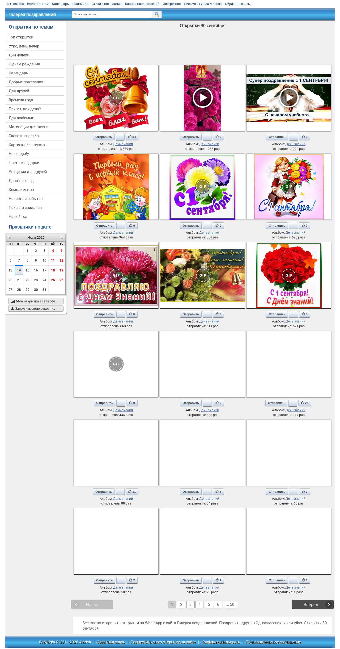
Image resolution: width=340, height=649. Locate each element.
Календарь (18, 73)
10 (44, 260)
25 (53, 280)
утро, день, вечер (24, 46)
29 (27, 290)
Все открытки (38, 4)
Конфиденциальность (220, 642)
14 (19, 270)
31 (44, 290)
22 (27, 280)
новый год (18, 216)
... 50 (230, 604)
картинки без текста (27, 145)
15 (27, 270)
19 (61, 270)
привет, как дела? (25, 109)
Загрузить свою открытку (33, 308)
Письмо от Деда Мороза (203, 4)
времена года (21, 100)
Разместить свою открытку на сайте (163, 642)
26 (61, 280)
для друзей (19, 91)
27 (10, 290)
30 (36, 290)
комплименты (21, 189)
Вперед (311, 604)
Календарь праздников (70, 4)
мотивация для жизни (28, 127)
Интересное (172, 4)
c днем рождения (24, 64)
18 (53, 270)
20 (10, 280)
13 (10, 270)
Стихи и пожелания (107, 4)
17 (44, 270)
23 (36, 280)
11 (53, 260)
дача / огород (21, 180)
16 (36, 270)
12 (61, 260)
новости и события (26, 198)
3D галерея (15, 4)
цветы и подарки (24, 163)
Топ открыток (21, 37)
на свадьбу (19, 154)
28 (19, 290)
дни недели (19, 55)
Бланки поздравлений (142, 4)
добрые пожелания (26, 82)
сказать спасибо (24, 136)
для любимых (21, 118)
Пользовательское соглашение (273, 642)
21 (19, 280)
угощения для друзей (28, 172)
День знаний (123, 144)
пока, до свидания (25, 207)
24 (44, 280)
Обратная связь (237, 4)
